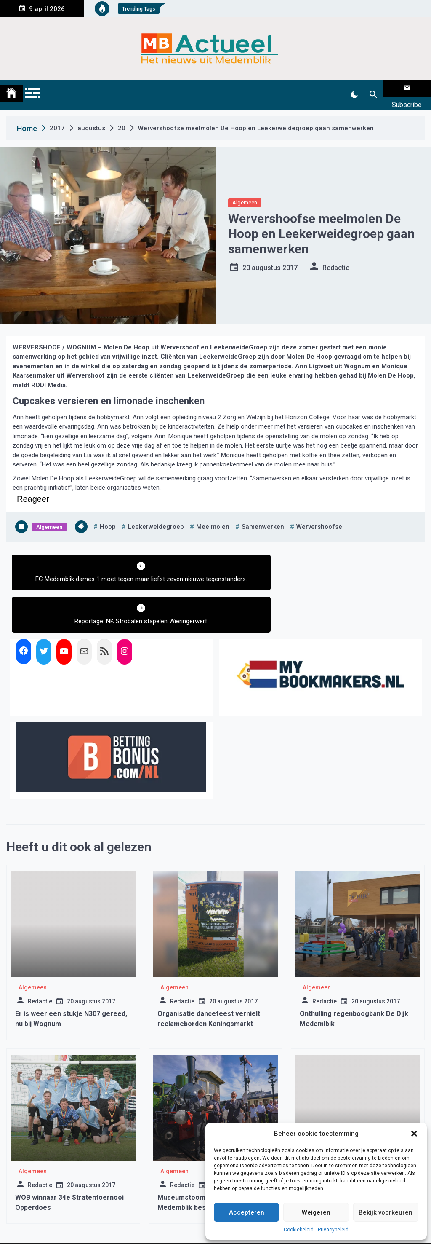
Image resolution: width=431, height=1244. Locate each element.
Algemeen (244, 192)
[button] (414, 1133)
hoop (108, 516)
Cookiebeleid (299, 1230)
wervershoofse (319, 516)
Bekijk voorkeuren (385, 1212)
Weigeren (316, 1212)
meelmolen (212, 516)
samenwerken (263, 516)
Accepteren (246, 1212)
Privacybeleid (333, 1230)
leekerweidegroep (156, 516)
